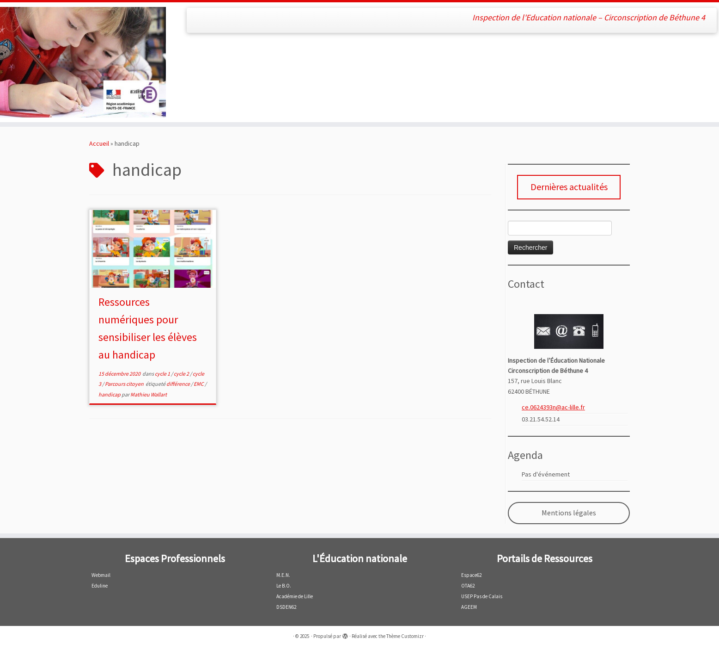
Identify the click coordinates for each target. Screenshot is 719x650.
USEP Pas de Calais (481, 596)
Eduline (99, 585)
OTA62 (468, 585)
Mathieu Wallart (148, 394)
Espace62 (471, 575)
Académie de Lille (294, 596)
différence (178, 383)
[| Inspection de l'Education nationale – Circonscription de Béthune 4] (83, 62)
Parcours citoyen (125, 383)
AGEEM (469, 607)
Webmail (100, 575)
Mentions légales (569, 512)
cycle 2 (182, 373)
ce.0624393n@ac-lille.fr (553, 407)
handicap (110, 394)
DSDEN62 (286, 607)
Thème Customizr (405, 636)
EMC (199, 383)
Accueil (99, 143)
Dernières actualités (569, 186)
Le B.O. (283, 585)
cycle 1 (163, 373)
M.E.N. (283, 575)
